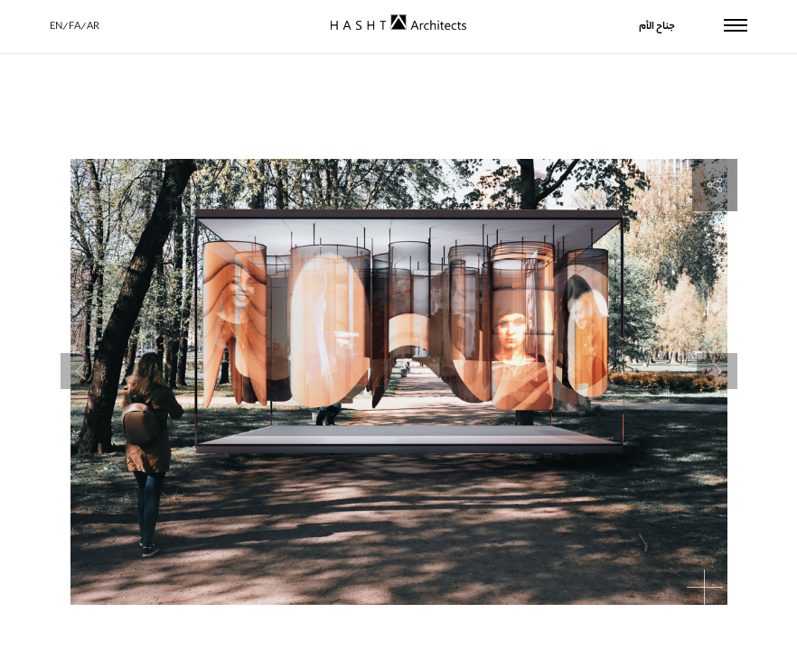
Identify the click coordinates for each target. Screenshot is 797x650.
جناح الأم (657, 27)
